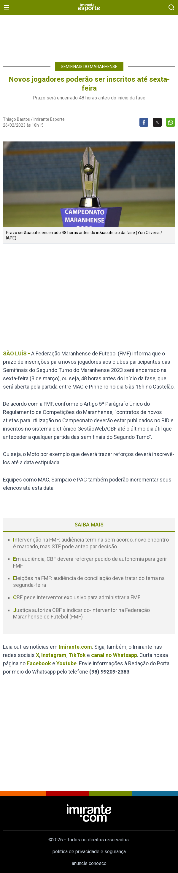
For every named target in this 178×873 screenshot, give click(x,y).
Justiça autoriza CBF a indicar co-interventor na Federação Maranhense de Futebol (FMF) (81, 613)
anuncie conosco (89, 863)
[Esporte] (89, 7)
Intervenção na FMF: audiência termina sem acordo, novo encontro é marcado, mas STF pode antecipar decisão (91, 543)
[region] (89, 35)
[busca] (171, 7)
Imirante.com (75, 647)
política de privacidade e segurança (89, 851)
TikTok (77, 655)
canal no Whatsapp (114, 655)
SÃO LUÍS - (16, 353)
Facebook (39, 663)
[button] (89, 184)
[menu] (6, 7)
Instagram (53, 655)
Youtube (66, 663)
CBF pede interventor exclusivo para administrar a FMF (76, 597)
